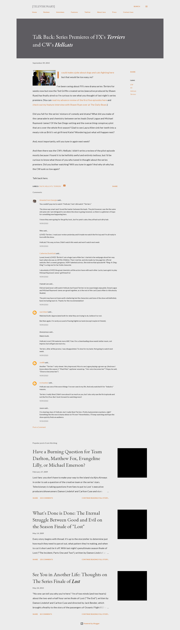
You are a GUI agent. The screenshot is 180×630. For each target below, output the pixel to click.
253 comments (46, 498)
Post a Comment (39, 427)
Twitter (87, 12)
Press (114, 12)
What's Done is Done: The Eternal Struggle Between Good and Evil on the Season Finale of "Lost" (67, 520)
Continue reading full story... (95, 498)
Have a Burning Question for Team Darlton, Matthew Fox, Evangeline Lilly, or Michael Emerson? (67, 458)
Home (34, 12)
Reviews (46, 12)
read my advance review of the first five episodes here (79, 100)
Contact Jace (128, 12)
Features (74, 12)
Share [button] (132, 72)
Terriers (133, 94)
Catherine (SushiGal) (47, 253)
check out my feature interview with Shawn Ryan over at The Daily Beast (70, 104)
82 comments (46, 614)
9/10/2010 (43, 421)
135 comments (46, 559)
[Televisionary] (43, 6)
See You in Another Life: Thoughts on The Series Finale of (70, 577)
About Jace (101, 12)
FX (131, 88)
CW (131, 85)
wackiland (43, 312)
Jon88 (41, 362)
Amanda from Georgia (48, 200)
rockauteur (43, 383)
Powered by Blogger (90, 623)
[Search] (137, 6)
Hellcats (133, 91)
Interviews (60, 12)
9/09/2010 (43, 223)
